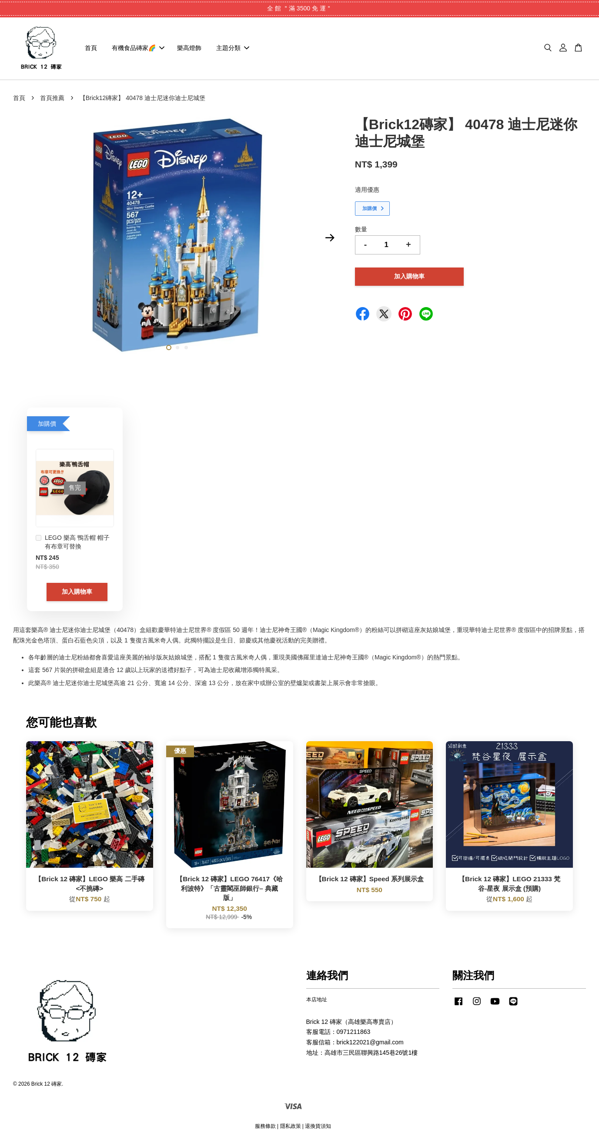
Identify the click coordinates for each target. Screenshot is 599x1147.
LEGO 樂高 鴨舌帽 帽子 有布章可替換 (73, 545)
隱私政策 (290, 1129)
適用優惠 (367, 193)
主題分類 (232, 49)
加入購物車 (77, 595)
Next (330, 241)
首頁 (91, 49)
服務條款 (265, 1129)
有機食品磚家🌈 (138, 49)
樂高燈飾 (189, 49)
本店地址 (316, 1003)
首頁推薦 (52, 100)
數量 (361, 232)
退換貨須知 (318, 1129)
